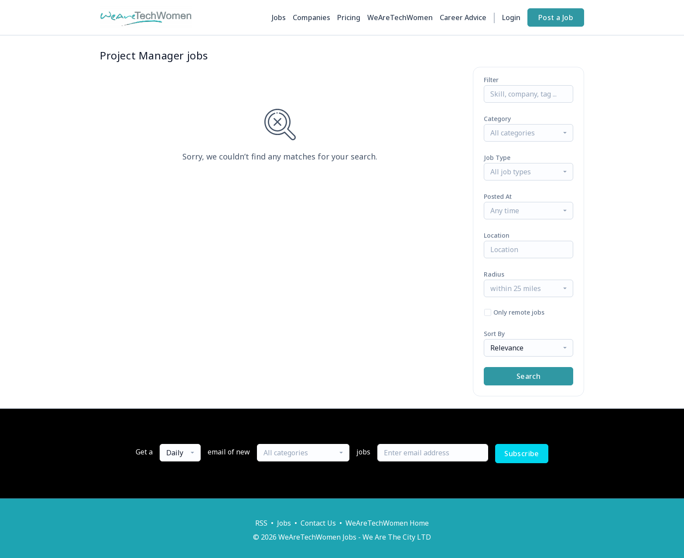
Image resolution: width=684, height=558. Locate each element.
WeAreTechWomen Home (387, 523)
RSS (261, 523)
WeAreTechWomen (400, 17)
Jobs (279, 17)
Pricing (348, 17)
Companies (311, 17)
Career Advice (463, 17)
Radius (494, 274)
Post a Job (555, 17)
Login (511, 17)
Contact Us (318, 523)
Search (528, 376)
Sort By (494, 333)
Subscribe (521, 453)
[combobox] (528, 133)
